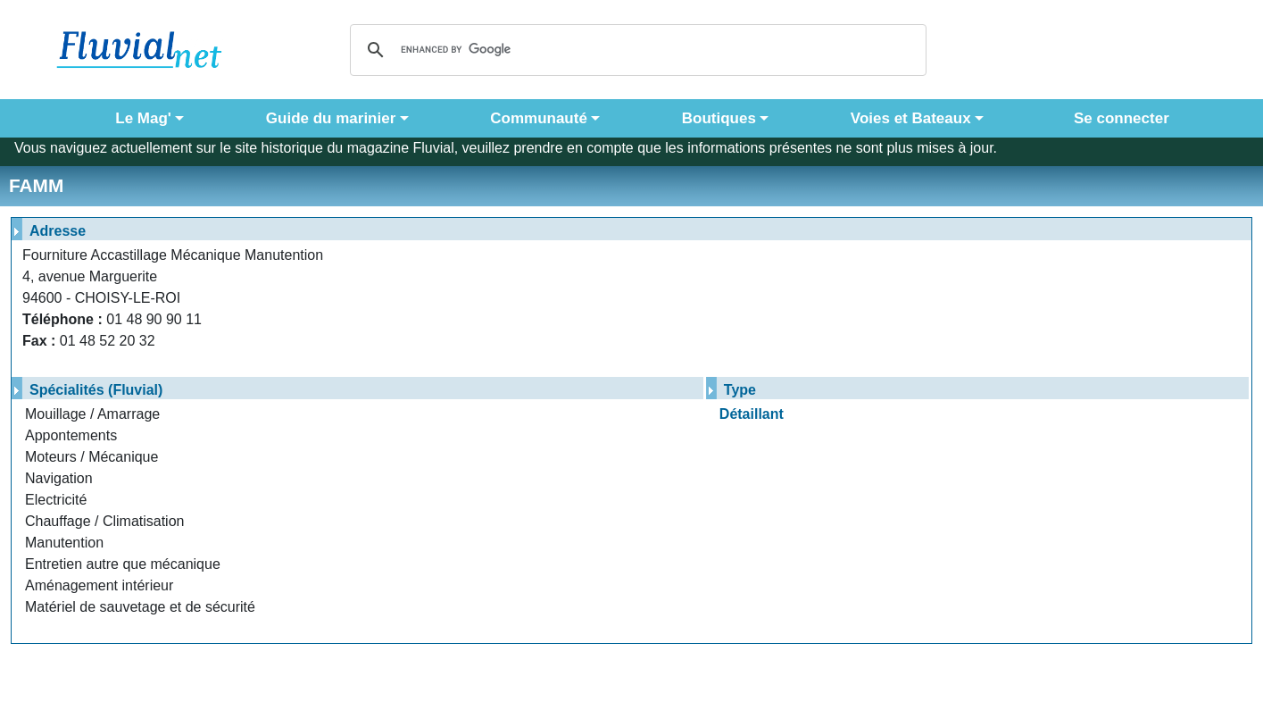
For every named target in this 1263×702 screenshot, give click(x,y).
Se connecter (1117, 118)
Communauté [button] (538, 118)
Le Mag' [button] (143, 118)
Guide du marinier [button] (330, 118)
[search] (635, 50)
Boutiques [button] (719, 118)
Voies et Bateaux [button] (911, 118)
